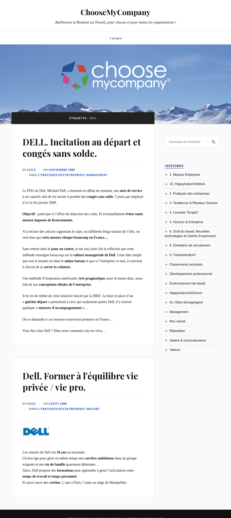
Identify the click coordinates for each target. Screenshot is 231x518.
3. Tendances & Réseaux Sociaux (194, 203)
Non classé (178, 321)
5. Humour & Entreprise (186, 222)
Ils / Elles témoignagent (186, 302)
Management (97, 175)
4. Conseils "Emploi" (184, 212)
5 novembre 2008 (61, 169)
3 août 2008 (57, 403)
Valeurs (92, 408)
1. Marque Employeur (185, 174)
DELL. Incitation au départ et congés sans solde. (82, 147)
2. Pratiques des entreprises (61, 175)
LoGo (31, 169)
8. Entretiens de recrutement (190, 245)
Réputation (177, 331)
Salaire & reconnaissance (188, 340)
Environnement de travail (187, 283)
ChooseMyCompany (115, 12)
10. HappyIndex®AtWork (187, 184)
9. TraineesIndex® (183, 255)
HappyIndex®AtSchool (186, 293)
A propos (115, 38)
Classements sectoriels (186, 264)
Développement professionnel (191, 274)
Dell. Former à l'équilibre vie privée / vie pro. (80, 381)
